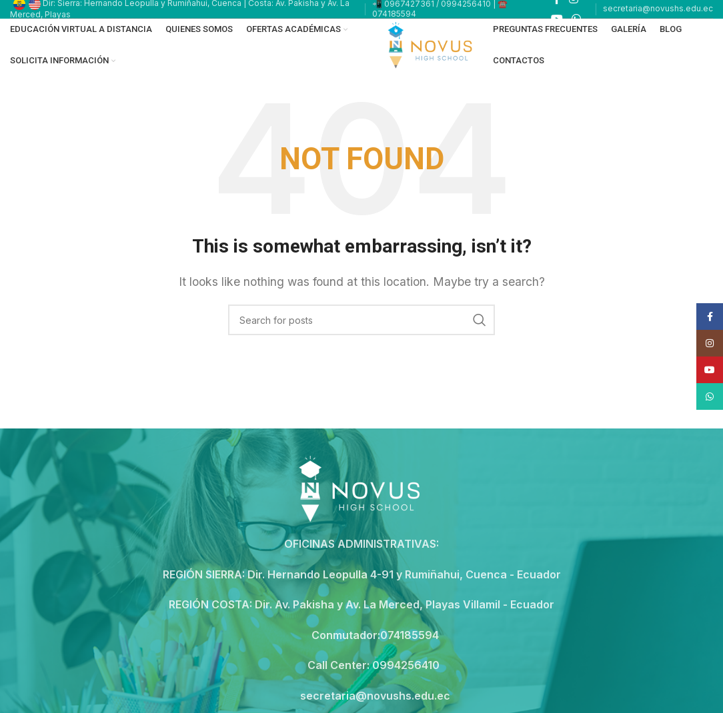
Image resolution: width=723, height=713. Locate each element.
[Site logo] (432, 44)
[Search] (361, 320)
